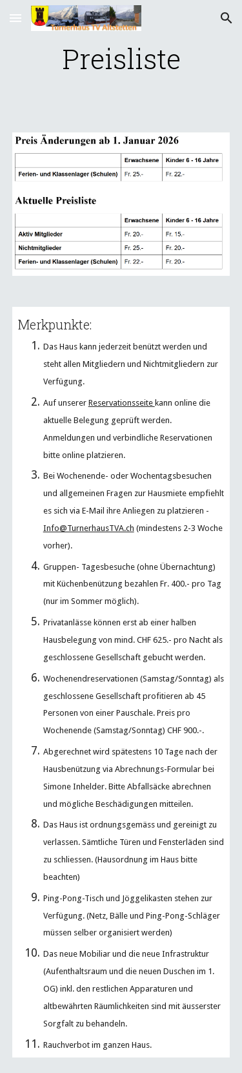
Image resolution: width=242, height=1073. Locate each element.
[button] (15, 18)
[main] (121, 58)
